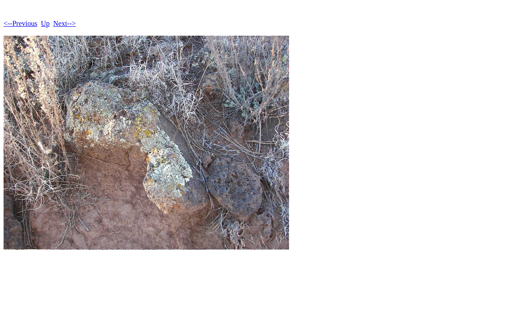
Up (45, 23)
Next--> (64, 23)
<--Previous (20, 23)
